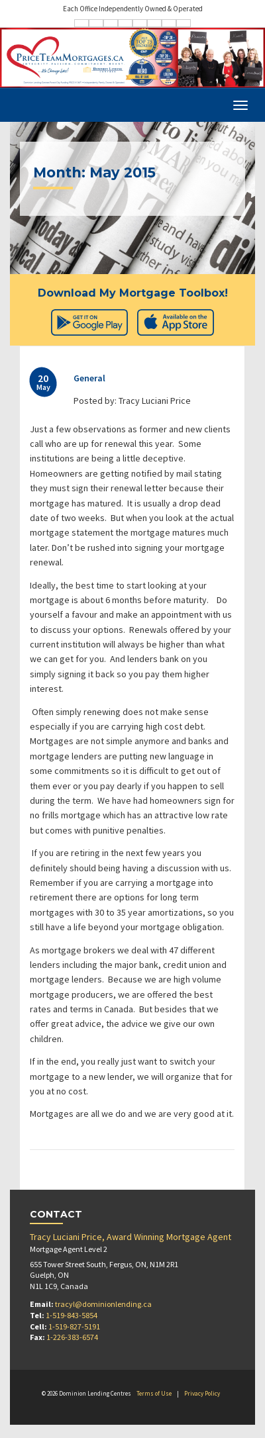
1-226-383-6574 (72, 1337)
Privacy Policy (202, 1393)
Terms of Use (154, 1393)
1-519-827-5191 (74, 1326)
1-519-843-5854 (71, 1315)
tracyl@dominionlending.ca (103, 1304)
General (89, 378)
